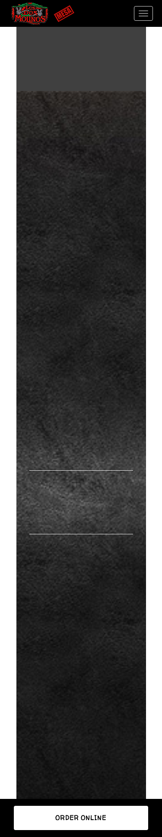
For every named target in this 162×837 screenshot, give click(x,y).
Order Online (80, 818)
